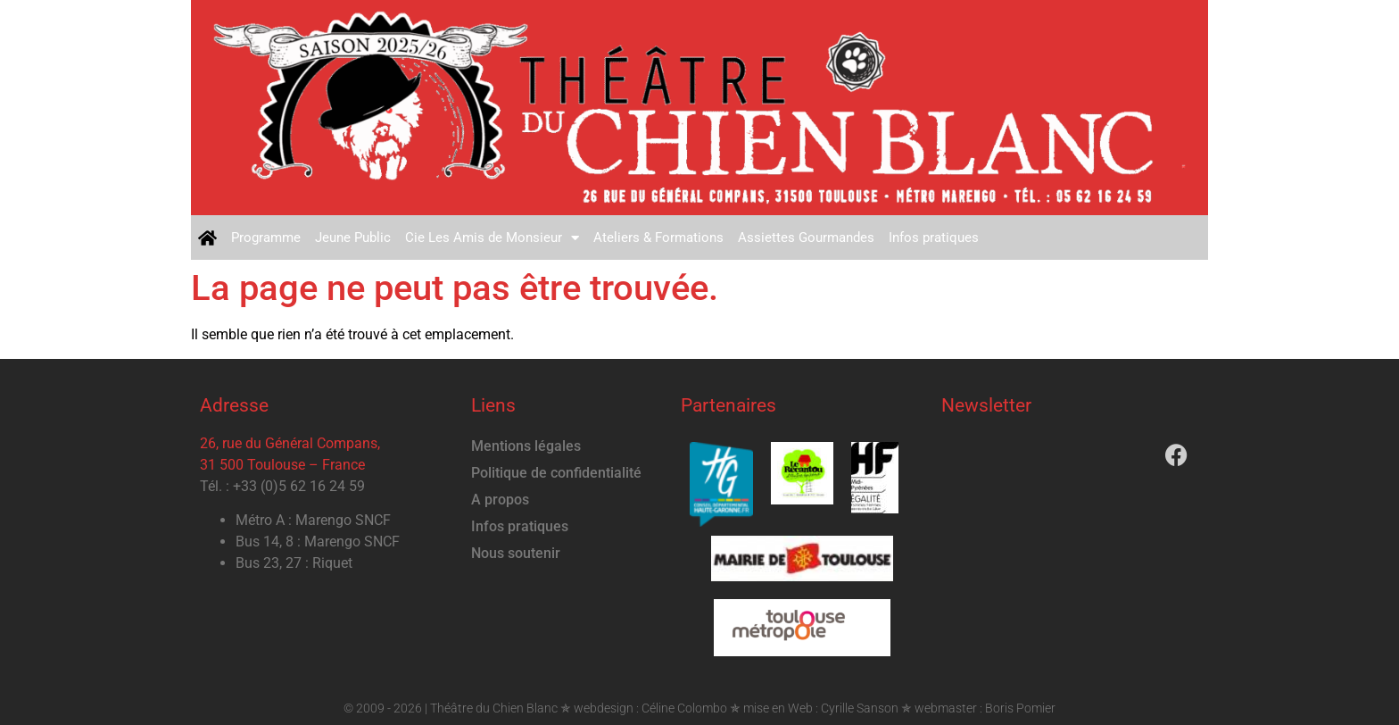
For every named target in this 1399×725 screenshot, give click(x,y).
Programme (266, 237)
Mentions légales (526, 446)
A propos (500, 499)
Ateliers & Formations (658, 237)
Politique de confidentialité (556, 472)
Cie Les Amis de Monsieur (492, 238)
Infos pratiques (934, 237)
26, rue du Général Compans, (290, 443)
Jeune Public (353, 237)
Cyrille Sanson (859, 708)
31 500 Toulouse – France (282, 464)
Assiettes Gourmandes (806, 237)
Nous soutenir (515, 553)
